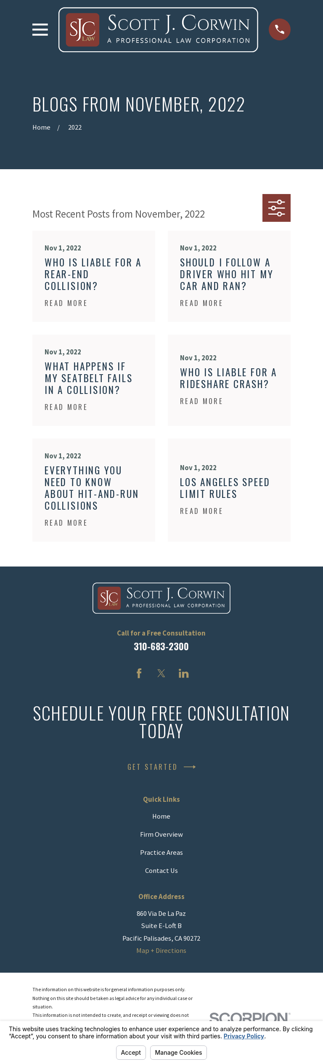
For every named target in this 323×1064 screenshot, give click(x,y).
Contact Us (161, 870)
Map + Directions (161, 950)
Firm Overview (161, 834)
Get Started (161, 767)
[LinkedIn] (183, 673)
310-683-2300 (161, 646)
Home (161, 816)
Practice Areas (161, 852)
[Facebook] (139, 673)
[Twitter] (161, 673)
